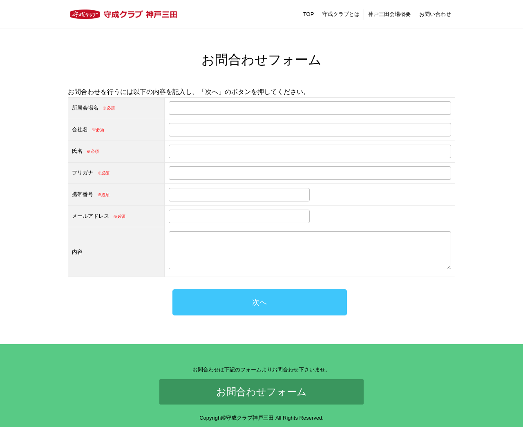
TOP (308, 14)
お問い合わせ (435, 14)
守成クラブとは (341, 14)
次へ (259, 302)
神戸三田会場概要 (389, 14)
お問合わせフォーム (261, 391)
